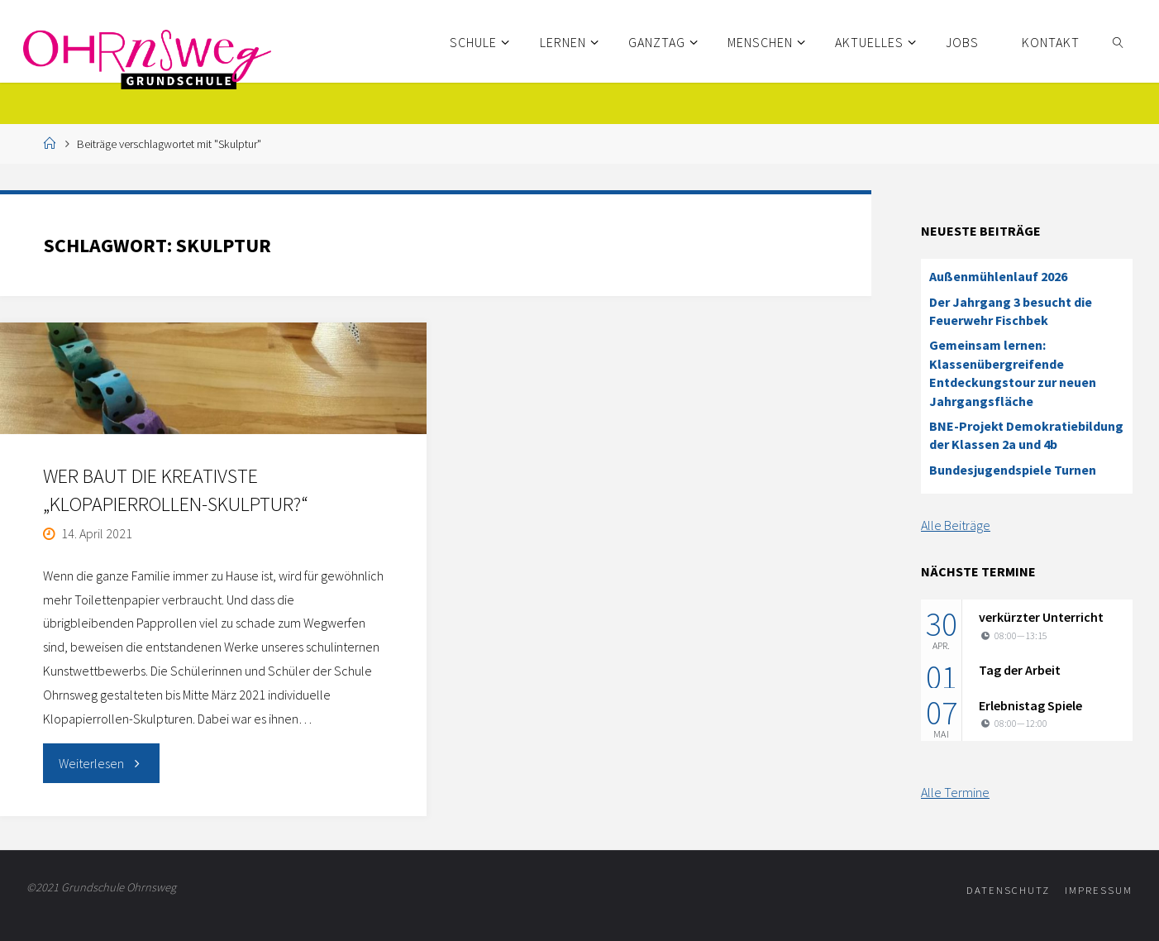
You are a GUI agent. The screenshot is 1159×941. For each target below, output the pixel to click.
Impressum (1099, 889)
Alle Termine (955, 792)
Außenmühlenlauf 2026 (998, 276)
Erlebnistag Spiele (1030, 705)
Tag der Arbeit (1020, 670)
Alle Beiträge (955, 525)
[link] (1118, 41)
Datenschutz (1008, 889)
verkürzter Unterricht (1041, 617)
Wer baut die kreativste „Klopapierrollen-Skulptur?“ (175, 490)
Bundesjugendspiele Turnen (1012, 469)
